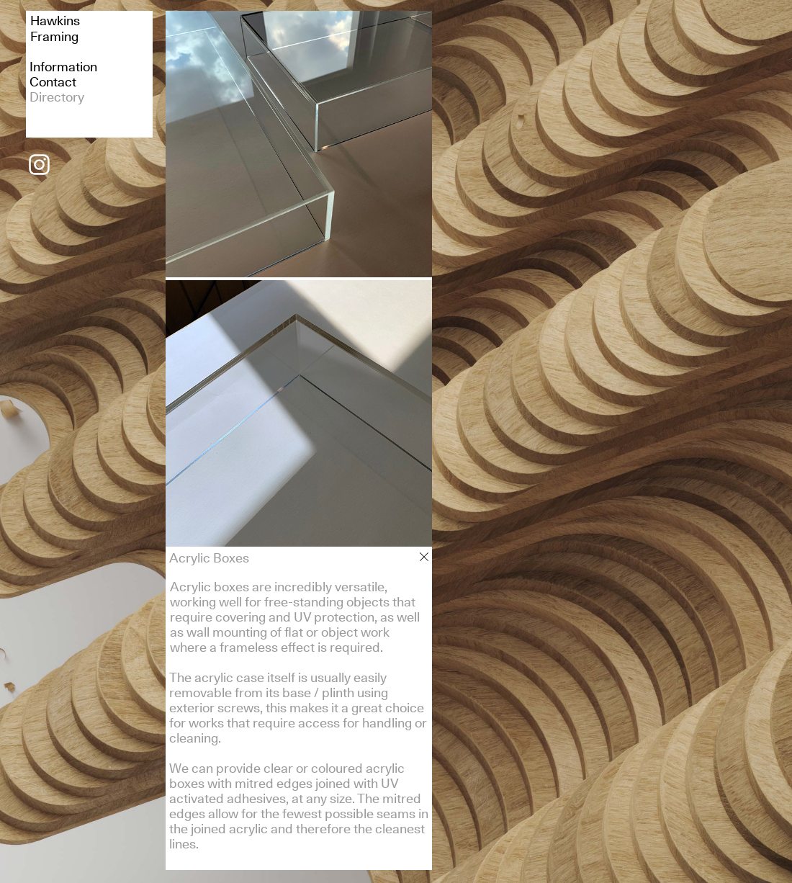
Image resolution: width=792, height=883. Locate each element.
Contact (53, 82)
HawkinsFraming (55, 28)
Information (63, 67)
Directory (57, 97)
